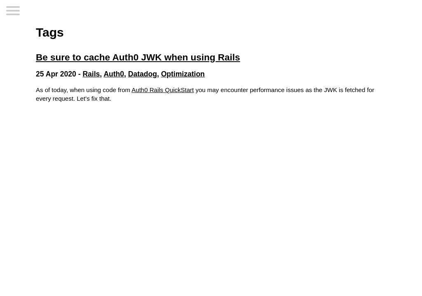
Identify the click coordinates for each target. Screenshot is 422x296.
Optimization (183, 74)
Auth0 (113, 74)
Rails (91, 74)
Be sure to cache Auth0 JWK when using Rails (138, 57)
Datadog (142, 74)
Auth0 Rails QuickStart (162, 89)
